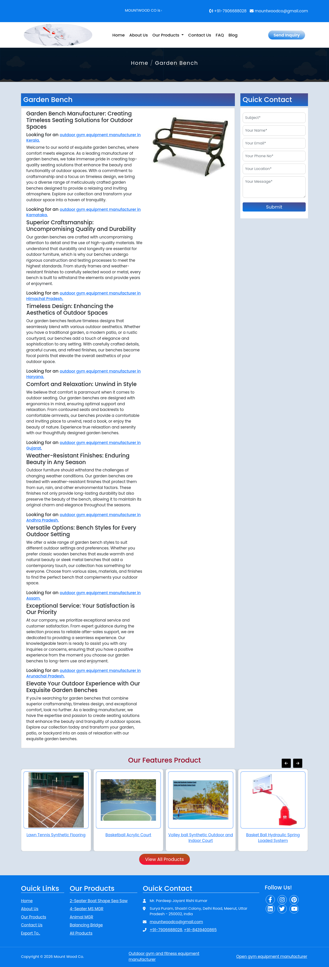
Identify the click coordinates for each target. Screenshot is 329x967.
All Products (81, 933)
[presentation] (286, 763)
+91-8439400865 (200, 930)
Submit (274, 207)
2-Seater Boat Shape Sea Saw (98, 901)
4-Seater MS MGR (86, 909)
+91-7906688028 (228, 11)
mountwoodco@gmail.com (279, 11)
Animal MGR (81, 917)
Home (118, 35)
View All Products (164, 859)
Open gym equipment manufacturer (271, 956)
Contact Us (199, 35)
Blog (233, 35)
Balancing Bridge (86, 925)
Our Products (33, 917)
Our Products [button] (166, 35)
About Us (138, 35)
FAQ (220, 35)
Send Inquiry (286, 35)
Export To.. (30, 933)
